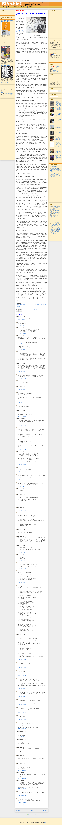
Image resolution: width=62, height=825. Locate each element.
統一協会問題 (55, 70)
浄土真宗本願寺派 (56, 176)
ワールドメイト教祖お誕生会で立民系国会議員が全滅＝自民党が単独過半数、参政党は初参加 (58, 151)
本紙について (10, 6)
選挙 (51, 213)
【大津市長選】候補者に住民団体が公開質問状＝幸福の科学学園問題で (58, 126)
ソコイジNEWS (52, 81)
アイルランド (55, 235)
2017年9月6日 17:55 (22, 568)
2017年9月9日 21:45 (22, 712)
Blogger (45, 822)
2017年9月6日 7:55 (21, 560)
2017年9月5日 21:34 (22, 527)
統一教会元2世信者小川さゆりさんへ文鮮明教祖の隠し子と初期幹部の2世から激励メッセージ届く (58, 145)
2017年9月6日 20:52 (22, 632)
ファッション (53, 226)
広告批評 (56, 224)
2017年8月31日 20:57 (22, 333)
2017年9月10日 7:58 (22, 736)
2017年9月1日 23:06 (22, 389)
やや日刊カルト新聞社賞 (54, 207)
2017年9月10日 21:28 (22, 752)
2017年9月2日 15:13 (22, 416)
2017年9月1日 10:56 (22, 371)
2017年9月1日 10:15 (22, 361)
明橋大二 (54, 233)
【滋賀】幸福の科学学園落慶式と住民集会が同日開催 (58, 132)
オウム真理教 (54, 166)
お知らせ (55, 206)
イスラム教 (52, 232)
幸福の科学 (35, 309)
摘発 (56, 210)
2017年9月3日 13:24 (22, 449)
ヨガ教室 (55, 229)
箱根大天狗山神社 (55, 187)
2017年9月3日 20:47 (22, 471)
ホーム (4, 6)
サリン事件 (53, 211)
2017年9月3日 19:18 (22, 464)
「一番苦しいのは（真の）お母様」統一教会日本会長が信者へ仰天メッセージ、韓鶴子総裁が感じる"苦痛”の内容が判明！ (55, 158)
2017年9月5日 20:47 (22, 504)
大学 (57, 215)
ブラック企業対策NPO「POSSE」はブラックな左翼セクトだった (58, 114)
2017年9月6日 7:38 (21, 552)
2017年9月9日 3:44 (21, 696)
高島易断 (53, 180)
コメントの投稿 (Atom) (32, 814)
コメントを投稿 (21, 804)
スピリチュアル (55, 228)
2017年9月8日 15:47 (22, 667)
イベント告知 (58, 208)
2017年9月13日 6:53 (22, 778)
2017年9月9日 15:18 (22, 704)
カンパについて (23, 6)
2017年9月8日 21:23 (22, 675)
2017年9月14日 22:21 (22, 788)
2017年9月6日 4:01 (21, 543)
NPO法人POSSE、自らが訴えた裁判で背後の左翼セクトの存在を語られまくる (58, 103)
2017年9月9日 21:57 (22, 719)
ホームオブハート (53, 191)
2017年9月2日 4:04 (21, 402)
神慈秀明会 (56, 177)
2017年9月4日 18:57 (22, 491)
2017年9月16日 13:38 (22, 795)
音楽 (55, 225)
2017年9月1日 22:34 (22, 378)
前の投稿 (45, 810)
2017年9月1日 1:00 (21, 343)
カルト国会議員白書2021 (5, 65)
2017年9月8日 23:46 (22, 688)
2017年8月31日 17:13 (22, 325)
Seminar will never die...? (9, 93)
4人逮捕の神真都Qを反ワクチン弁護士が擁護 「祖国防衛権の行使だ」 (58, 138)
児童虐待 (54, 216)
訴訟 (58, 210)
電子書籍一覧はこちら (5, 82)
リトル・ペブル (55, 198)
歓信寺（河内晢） (55, 168)
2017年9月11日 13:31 (22, 760)
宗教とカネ (53, 230)
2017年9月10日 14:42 (22, 744)
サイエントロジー (55, 173)
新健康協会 (51, 177)
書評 (52, 225)
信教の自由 (54, 213)
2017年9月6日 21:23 (22, 659)
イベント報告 (52, 209)
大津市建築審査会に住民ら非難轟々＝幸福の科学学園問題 (58, 120)
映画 (53, 224)
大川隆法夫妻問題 (56, 71)
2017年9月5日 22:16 (22, 533)
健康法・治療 (57, 217)
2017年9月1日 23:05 (22, 384)
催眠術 (52, 229)
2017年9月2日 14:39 (22, 408)
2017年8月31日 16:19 (22, 319)
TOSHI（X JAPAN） (53, 234)
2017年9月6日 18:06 (22, 582)
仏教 (55, 231)
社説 (59, 206)
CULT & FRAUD (8, 91)
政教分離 (56, 212)
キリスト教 (58, 231)
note (5, 89)
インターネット (55, 223)
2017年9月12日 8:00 (22, 770)
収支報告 (30, 6)
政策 (59, 212)
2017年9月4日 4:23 (21, 486)
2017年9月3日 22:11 (22, 479)
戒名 (56, 230)
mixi (51, 223)
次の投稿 (18, 810)
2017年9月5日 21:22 (22, 510)
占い (55, 227)
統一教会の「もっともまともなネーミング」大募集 (55, 67)
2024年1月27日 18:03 (22, 802)
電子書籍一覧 (16, 6)
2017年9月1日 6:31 (21, 349)
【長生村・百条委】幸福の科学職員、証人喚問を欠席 (58, 109)
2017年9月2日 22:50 (22, 425)
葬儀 (58, 230)
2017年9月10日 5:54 (22, 728)
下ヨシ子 (58, 233)
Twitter (5, 90)
